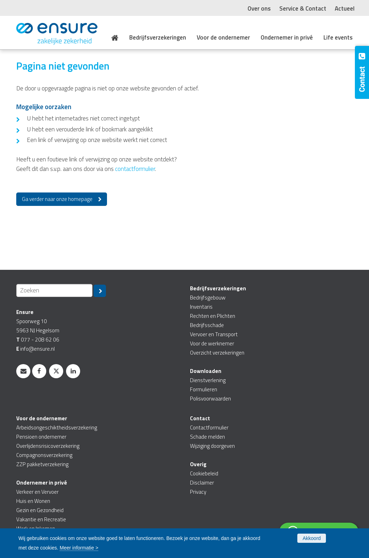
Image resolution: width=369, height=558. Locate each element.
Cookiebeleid (204, 473)
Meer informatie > (79, 548)
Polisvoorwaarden (210, 398)
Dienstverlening (208, 380)
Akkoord (312, 538)
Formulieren (203, 389)
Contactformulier (209, 427)
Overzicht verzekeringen (217, 353)
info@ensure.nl (37, 349)
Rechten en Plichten (212, 316)
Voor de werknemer (212, 343)
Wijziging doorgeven (212, 446)
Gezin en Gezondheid (40, 510)
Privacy (198, 492)
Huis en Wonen (33, 501)
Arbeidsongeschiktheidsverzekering (56, 427)
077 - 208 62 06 (40, 340)
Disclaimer (202, 483)
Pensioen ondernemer (41, 437)
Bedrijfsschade (207, 325)
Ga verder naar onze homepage (57, 199)
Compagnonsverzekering (44, 455)
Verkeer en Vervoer (37, 492)
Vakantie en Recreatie (41, 519)
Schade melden (207, 437)
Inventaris (201, 307)
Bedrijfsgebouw (208, 297)
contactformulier (135, 168)
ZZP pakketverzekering (42, 464)
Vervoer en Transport (214, 334)
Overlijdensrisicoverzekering (47, 446)
